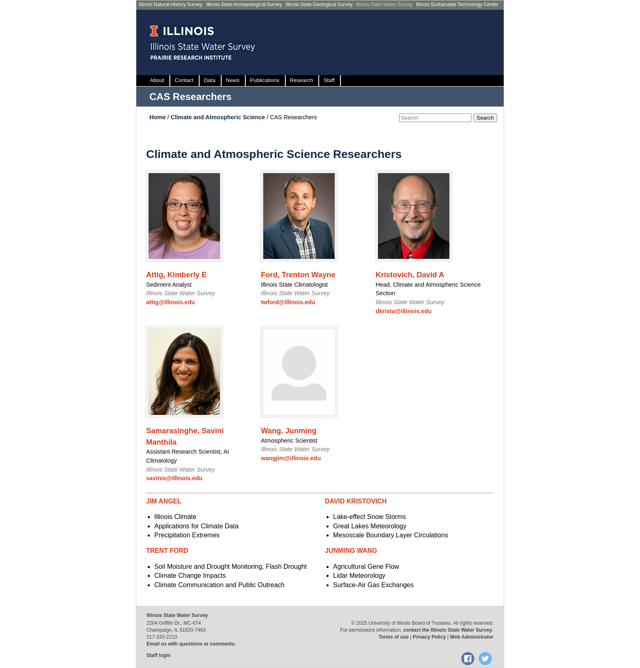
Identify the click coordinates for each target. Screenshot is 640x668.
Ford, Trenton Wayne (298, 274)
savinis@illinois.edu (174, 478)
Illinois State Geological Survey (319, 4)
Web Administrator (471, 637)
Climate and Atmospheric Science (219, 117)
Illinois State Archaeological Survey (244, 4)
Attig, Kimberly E (176, 274)
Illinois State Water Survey (384, 4)
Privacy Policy (429, 637)
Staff (329, 80)
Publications (264, 80)
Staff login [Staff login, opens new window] (159, 655)
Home (158, 117)
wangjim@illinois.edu (291, 458)
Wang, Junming (288, 430)
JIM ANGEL (164, 501)
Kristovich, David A (410, 274)
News (232, 80)
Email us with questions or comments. (191, 644)
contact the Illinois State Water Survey (447, 630)
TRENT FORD (167, 550)
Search (485, 118)
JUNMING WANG (351, 550)
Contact (184, 80)
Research (301, 80)
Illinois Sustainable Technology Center (457, 4)
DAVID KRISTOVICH (356, 501)
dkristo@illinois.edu (403, 311)
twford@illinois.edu (288, 302)
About (157, 80)
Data (209, 80)
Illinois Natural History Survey (170, 4)
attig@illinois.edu (170, 302)
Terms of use (394, 637)
